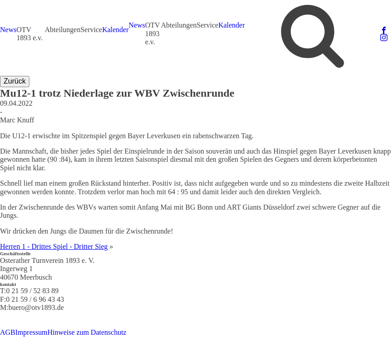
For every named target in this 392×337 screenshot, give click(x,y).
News (8, 29)
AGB (7, 332)
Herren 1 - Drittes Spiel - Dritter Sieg (54, 246)
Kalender (115, 29)
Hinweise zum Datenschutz (86, 332)
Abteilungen (62, 29)
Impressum (31, 332)
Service (91, 29)
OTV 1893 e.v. (29, 34)
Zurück (15, 81)
